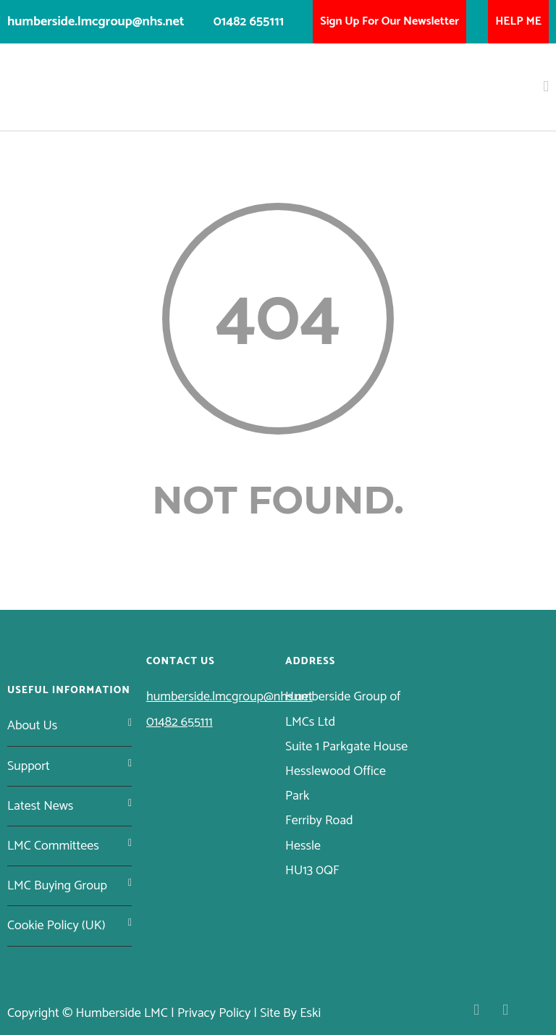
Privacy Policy (213, 1013)
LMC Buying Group (57, 886)
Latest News (40, 806)
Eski (310, 1013)
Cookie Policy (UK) (56, 925)
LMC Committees (53, 846)
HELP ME (518, 21)
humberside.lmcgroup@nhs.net (96, 22)
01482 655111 (249, 22)
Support (28, 766)
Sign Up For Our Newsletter (389, 21)
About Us (32, 726)
